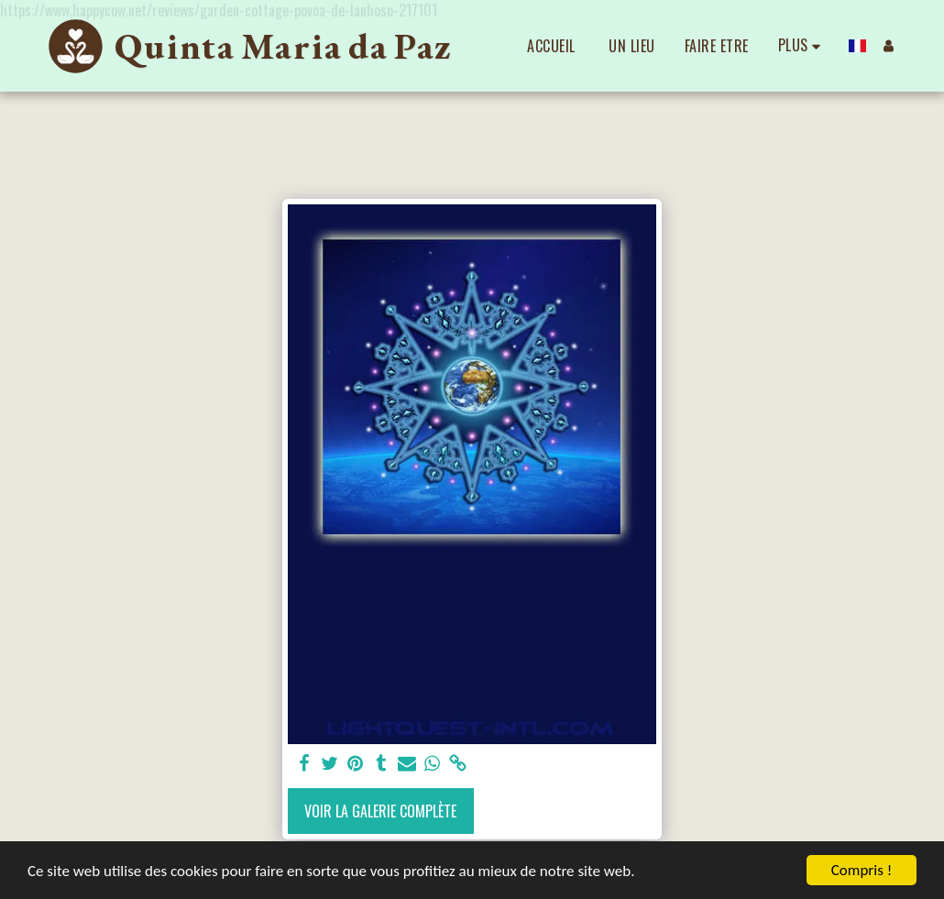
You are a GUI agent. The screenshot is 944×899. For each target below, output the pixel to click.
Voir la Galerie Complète (380, 811)
